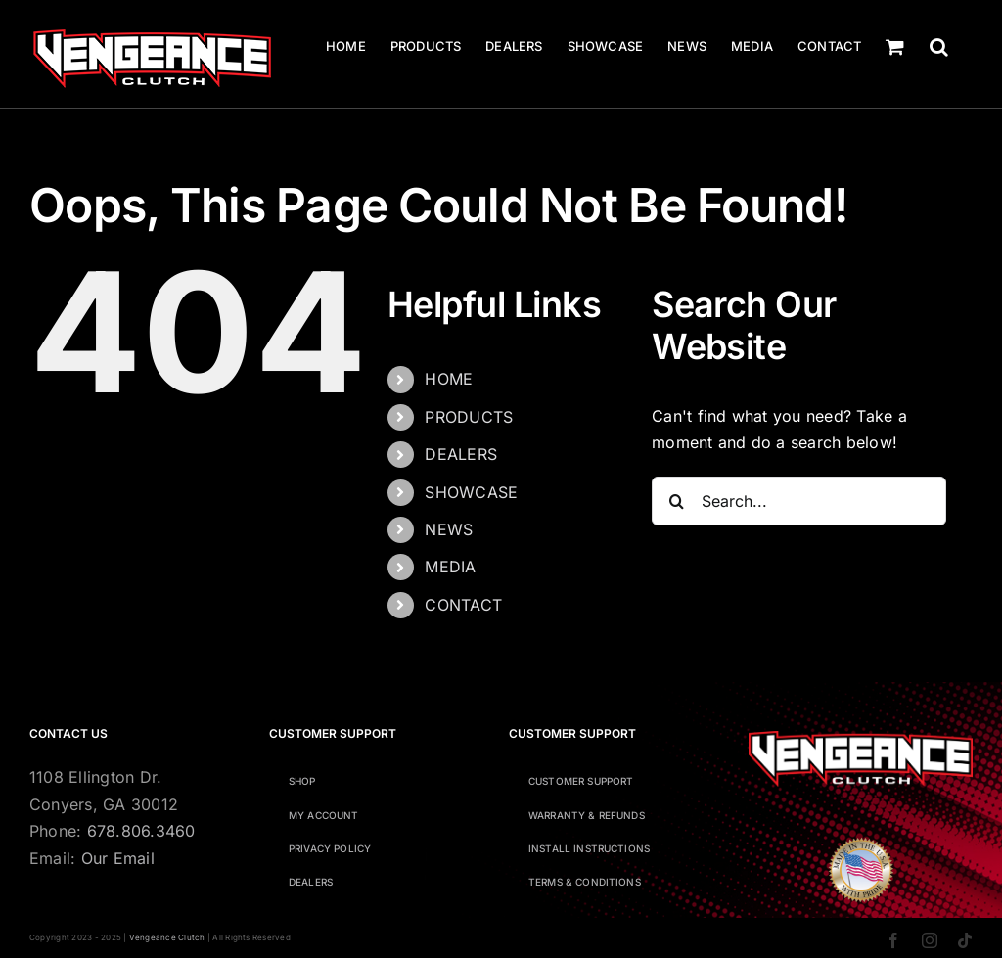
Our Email (118, 858)
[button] (939, 46)
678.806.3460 (141, 831)
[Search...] (799, 501)
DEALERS (461, 454)
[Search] (676, 501)
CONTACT (463, 605)
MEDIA (450, 566)
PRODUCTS (469, 417)
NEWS (449, 529)
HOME (449, 378)
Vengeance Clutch (167, 937)
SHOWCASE (471, 492)
